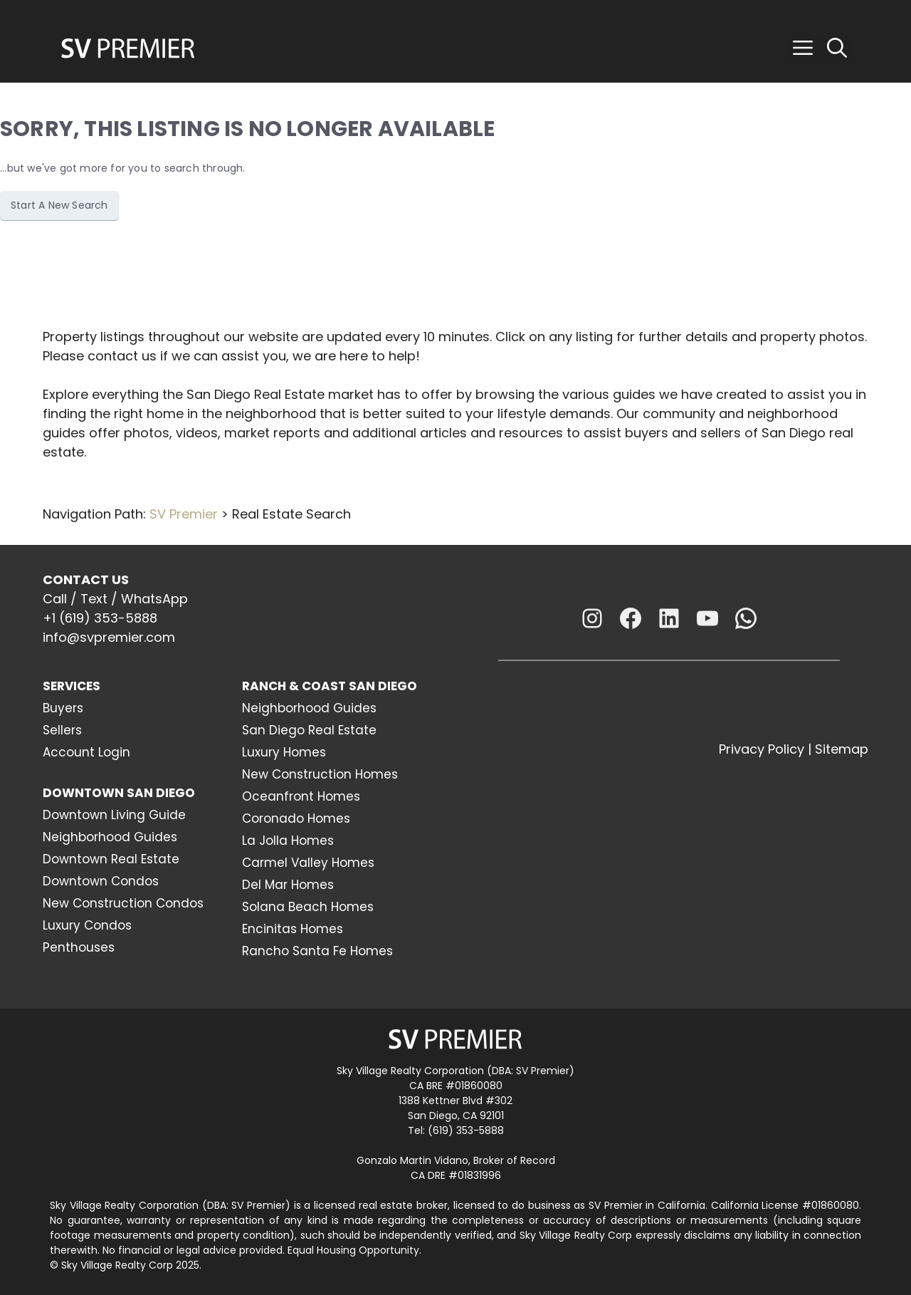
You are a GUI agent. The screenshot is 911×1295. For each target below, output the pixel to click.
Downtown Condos (101, 881)
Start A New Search (59, 205)
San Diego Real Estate (309, 730)
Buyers (63, 708)
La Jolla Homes (288, 840)
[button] (803, 48)
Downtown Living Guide (114, 814)
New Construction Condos (123, 903)
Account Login (86, 752)
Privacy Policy (761, 749)
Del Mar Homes (288, 884)
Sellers (62, 730)
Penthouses (79, 947)
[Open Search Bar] (837, 48)
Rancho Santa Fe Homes (317, 950)
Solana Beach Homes (308, 906)
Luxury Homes (284, 752)
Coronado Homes (296, 818)
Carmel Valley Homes (308, 862)
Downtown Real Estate (111, 859)
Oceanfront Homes (301, 796)
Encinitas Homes (292, 928)
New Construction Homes (320, 774)
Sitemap (841, 749)
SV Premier (183, 514)
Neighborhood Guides (110, 837)
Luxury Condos (87, 925)
